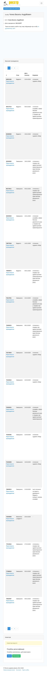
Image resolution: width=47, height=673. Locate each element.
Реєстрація (16, 656)
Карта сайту (25, 670)
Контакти (18, 670)
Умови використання (9, 670)
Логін (9, 656)
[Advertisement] (23, 45)
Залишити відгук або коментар (11, 8)
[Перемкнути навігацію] (41, 3)
